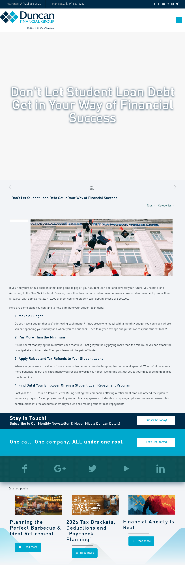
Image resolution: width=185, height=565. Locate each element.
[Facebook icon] (154, 4)
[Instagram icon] (168, 4)
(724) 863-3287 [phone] (75, 4)
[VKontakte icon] (172, 4)
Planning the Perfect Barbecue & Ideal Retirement (35, 528)
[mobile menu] (179, 20)
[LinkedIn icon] (163, 4)
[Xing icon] (177, 4)
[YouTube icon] (159, 4)
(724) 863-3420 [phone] (32, 4)
